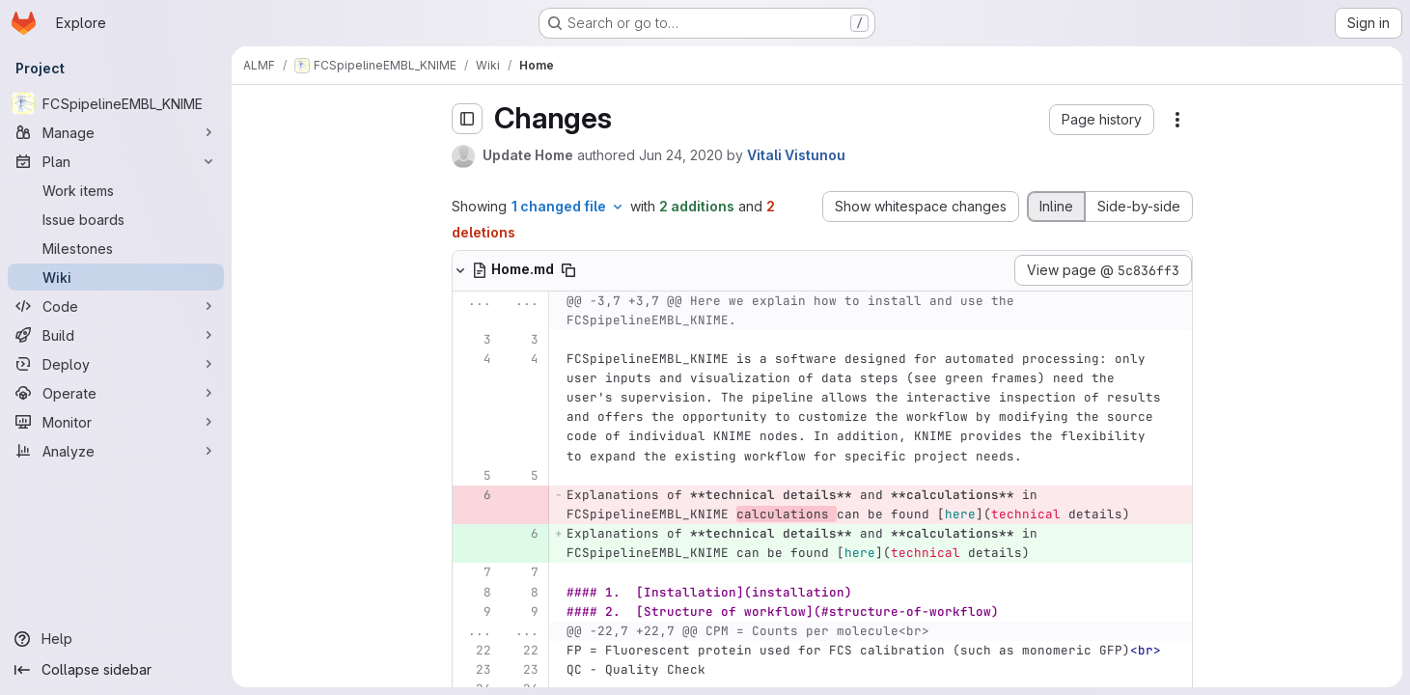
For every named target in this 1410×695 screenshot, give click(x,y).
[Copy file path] (568, 270)
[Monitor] (116, 421)
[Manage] (116, 132)
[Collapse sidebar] (116, 669)
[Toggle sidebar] (467, 118)
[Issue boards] (116, 219)
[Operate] (116, 392)
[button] (1101, 119)
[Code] (116, 306)
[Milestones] (116, 248)
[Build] (116, 334)
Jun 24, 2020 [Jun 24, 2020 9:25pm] (681, 155)
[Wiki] (116, 277)
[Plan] (116, 161)
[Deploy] (116, 363)
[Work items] (116, 190)
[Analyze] (116, 450)
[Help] (116, 639)
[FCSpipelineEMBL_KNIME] (116, 103)
